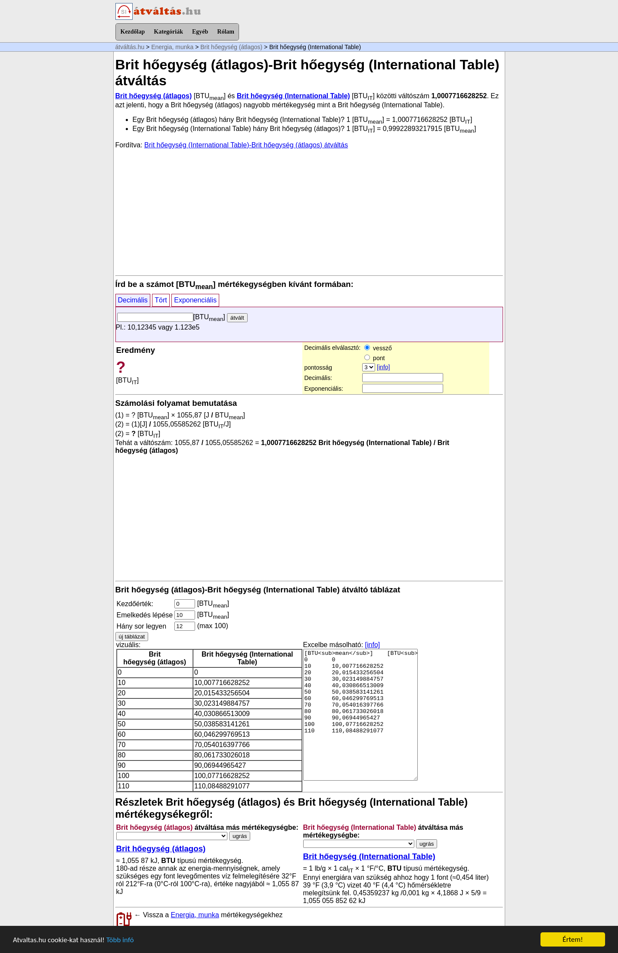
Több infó (120, 939)
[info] (383, 367)
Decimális (133, 300)
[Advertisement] (309, 211)
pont (374, 358)
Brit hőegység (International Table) (293, 96)
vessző (377, 348)
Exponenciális (195, 300)
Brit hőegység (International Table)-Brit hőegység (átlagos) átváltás (246, 145)
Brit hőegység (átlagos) (231, 47)
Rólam (225, 31)
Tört (161, 300)
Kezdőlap (133, 31)
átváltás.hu (130, 47)
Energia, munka (172, 47)
